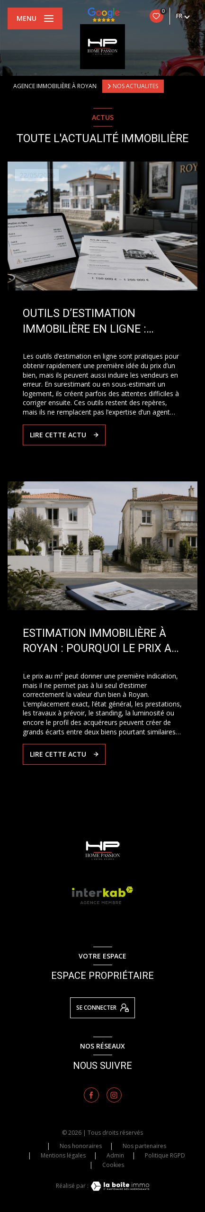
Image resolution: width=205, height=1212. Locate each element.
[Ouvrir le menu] (35, 18)
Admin (115, 1155)
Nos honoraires (81, 1146)
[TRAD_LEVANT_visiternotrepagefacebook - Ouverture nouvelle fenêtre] (91, 1095)
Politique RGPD (165, 1155)
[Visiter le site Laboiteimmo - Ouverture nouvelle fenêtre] (119, 1186)
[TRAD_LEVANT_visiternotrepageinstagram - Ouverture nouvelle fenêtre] (114, 1095)
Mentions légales (63, 1155)
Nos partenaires (144, 1146)
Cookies (113, 1165)
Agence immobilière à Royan (55, 86)
